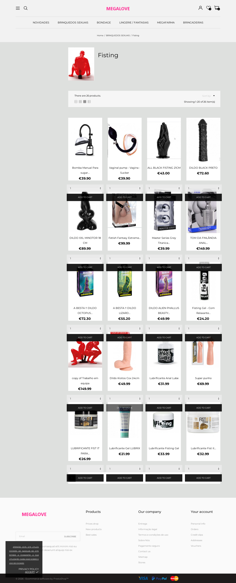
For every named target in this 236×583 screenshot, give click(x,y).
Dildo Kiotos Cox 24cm (124, 378)
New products (94, 529)
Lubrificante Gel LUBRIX (124, 448)
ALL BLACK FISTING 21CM (164, 167)
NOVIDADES (41, 22)
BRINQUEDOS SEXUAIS (73, 22)
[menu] (18, 8)
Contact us (144, 551)
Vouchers (196, 545)
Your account (202, 512)
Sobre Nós (144, 540)
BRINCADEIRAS (193, 22)
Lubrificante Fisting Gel (164, 448)
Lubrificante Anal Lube (164, 378)
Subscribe (70, 536)
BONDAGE (104, 22)
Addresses (196, 540)
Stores (141, 562)
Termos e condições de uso (153, 534)
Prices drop (92, 523)
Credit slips (197, 534)
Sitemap (143, 557)
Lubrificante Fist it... (203, 448)
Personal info (198, 523)
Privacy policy (29, 568)
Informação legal (147, 529)
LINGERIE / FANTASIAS (134, 22)
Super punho (203, 378)
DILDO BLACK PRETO (203, 167)
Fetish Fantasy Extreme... (125, 238)
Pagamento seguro (149, 545)
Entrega (142, 523)
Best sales (91, 534)
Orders (194, 529)
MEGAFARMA (166, 22)
